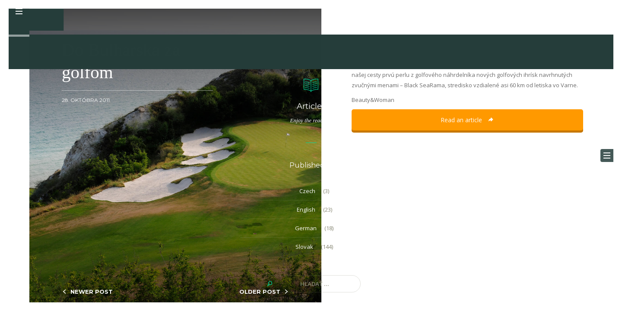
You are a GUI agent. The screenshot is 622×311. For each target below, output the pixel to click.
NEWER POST (91, 291)
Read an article (467, 120)
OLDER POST (259, 291)
